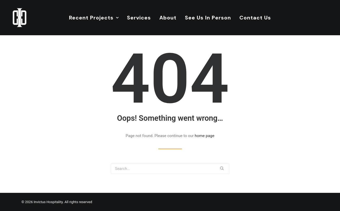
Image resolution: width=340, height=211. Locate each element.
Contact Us (255, 17)
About (167, 17)
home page (204, 135)
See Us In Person (208, 17)
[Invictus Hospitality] (19, 17)
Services (139, 17)
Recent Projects (94, 17)
